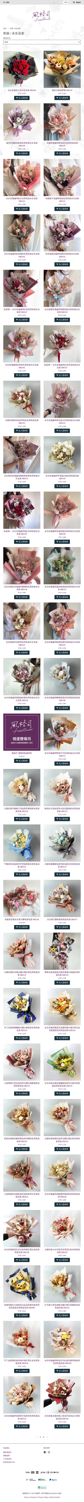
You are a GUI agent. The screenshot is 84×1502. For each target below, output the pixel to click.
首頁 (4, 28)
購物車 (77, 2)
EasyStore (54, 1493)
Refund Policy (55, 1497)
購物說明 (6, 1455)
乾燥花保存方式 (9, 1462)
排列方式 (6, 38)
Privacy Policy (43, 1497)
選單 (6, 2)
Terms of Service (30, 1497)
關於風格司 (7, 1452)
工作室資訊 (7, 1459)
